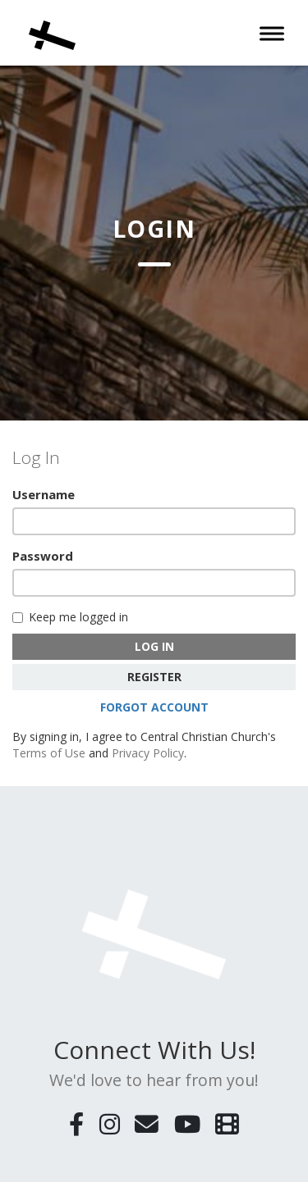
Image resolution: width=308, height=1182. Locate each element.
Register (154, 676)
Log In (154, 646)
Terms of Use (48, 753)
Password (42, 556)
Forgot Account (154, 707)
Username (43, 494)
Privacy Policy (148, 753)
